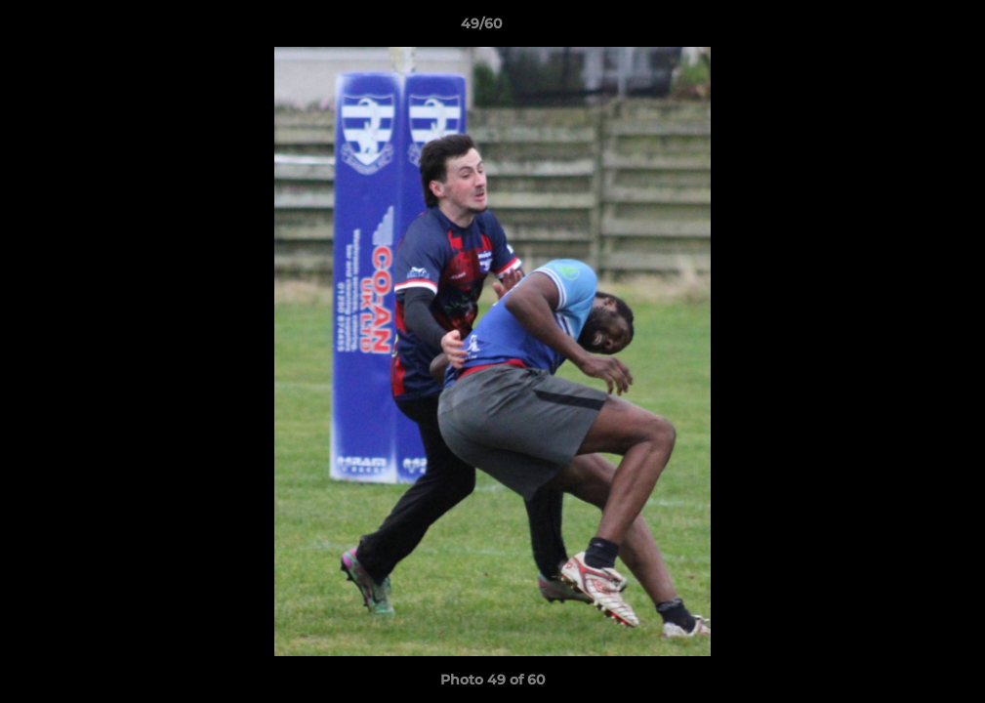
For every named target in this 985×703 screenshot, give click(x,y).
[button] (903, 28)
